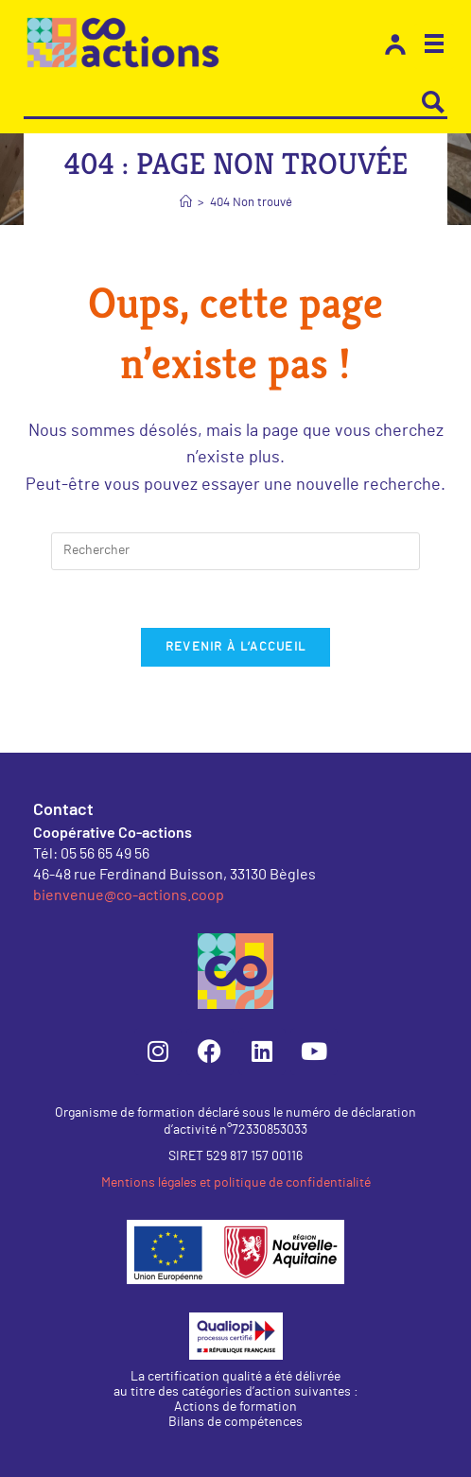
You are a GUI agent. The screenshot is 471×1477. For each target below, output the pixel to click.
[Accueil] (186, 203)
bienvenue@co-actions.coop (128, 894)
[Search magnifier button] (433, 102)
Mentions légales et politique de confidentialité (236, 1183)
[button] (434, 46)
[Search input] (222, 102)
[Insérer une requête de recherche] (235, 551)
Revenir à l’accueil (236, 647)
